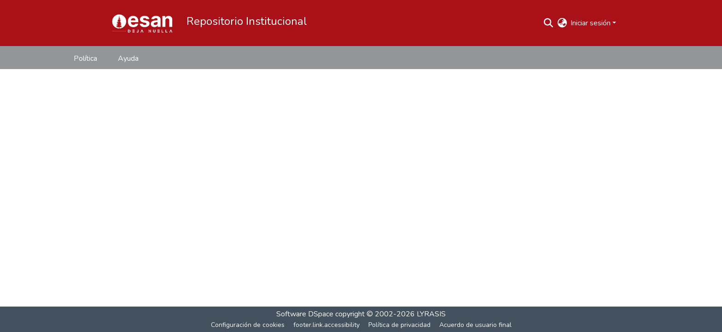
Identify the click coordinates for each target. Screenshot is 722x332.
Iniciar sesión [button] (591, 23)
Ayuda (128, 58)
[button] (142, 23)
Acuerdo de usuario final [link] (475, 324)
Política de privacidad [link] (399, 324)
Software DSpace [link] (304, 314)
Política (85, 58)
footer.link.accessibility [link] (326, 324)
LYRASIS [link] (431, 314)
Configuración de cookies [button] (248, 324)
